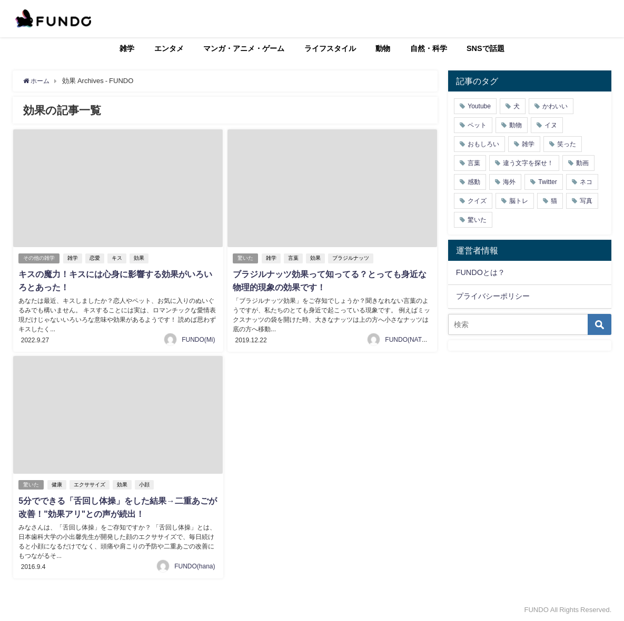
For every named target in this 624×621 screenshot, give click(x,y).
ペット (477, 125)
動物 (382, 48)
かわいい (555, 106)
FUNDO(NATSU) (408, 338)
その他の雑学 (39, 258)
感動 (474, 182)
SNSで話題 (485, 48)
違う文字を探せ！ (528, 163)
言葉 (294, 258)
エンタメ (169, 48)
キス (118, 258)
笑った (566, 144)
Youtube (479, 106)
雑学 (127, 48)
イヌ (550, 125)
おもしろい (483, 144)
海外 (509, 182)
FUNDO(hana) (194, 565)
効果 (140, 258)
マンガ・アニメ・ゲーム (243, 48)
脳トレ (518, 201)
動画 (582, 163)
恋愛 (96, 258)
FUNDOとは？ (480, 272)
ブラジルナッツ (351, 258)
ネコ (586, 182)
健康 (58, 483)
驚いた (246, 258)
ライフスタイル (330, 48)
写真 (586, 201)
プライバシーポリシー (493, 296)
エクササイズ (90, 483)
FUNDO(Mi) (198, 338)
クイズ (477, 201)
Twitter (547, 182)
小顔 (145, 483)
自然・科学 (428, 48)
